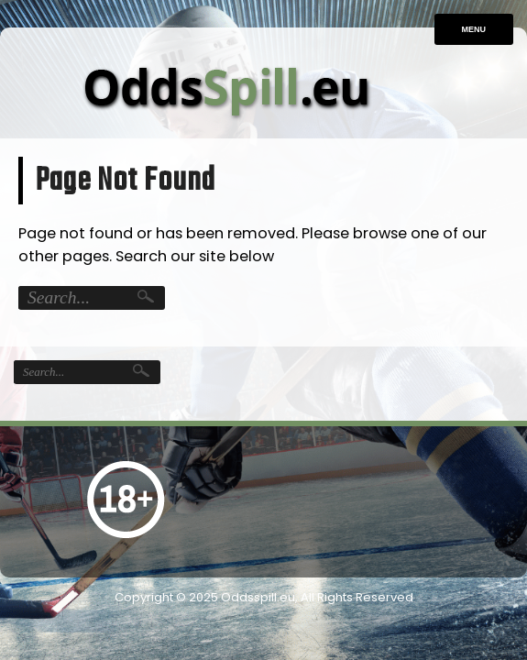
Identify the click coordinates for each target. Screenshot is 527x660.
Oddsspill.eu (258, 597)
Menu (474, 29)
